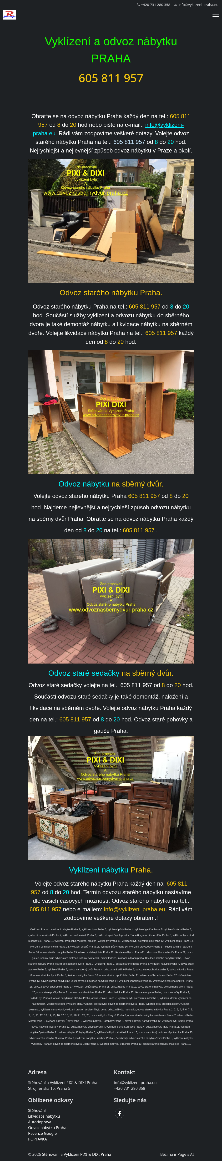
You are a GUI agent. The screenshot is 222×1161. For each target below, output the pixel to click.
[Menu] (215, 15)
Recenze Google (42, 1133)
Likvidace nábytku (44, 1116)
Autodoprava (39, 1122)
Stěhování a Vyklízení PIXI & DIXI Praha (76, 1154)
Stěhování (37, 1110)
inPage (180, 1154)
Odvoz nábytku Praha (47, 1127)
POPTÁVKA (37, 1139)
